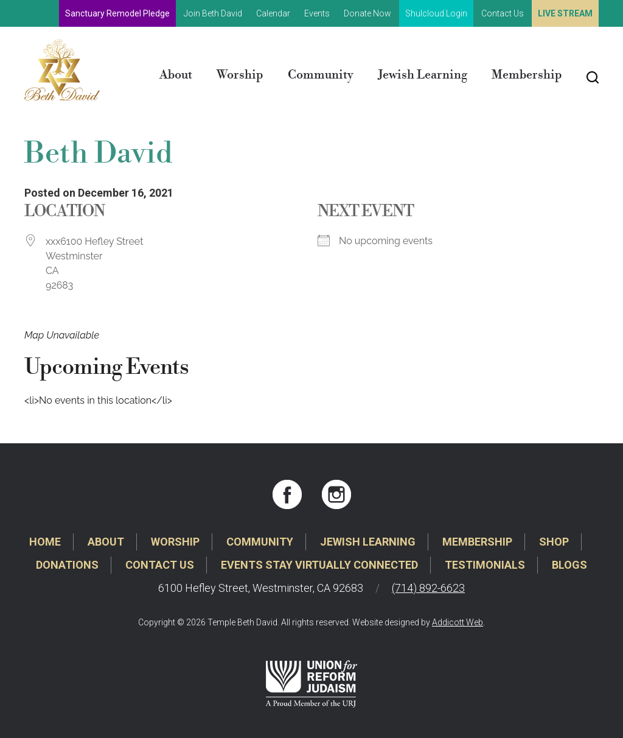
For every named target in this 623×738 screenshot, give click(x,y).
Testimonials (485, 564)
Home (45, 541)
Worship (240, 75)
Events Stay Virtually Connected (319, 564)
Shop (554, 541)
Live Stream (565, 13)
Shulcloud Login (436, 13)
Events (317, 13)
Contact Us (502, 13)
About (175, 75)
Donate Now (367, 13)
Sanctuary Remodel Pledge (117, 13)
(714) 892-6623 (428, 588)
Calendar (273, 13)
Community (320, 75)
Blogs (569, 564)
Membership (527, 75)
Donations (67, 564)
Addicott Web (457, 622)
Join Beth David (213, 13)
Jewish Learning (422, 75)
